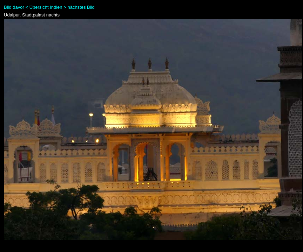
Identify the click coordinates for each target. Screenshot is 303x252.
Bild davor (14, 7)
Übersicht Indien (45, 7)
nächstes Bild (80, 7)
